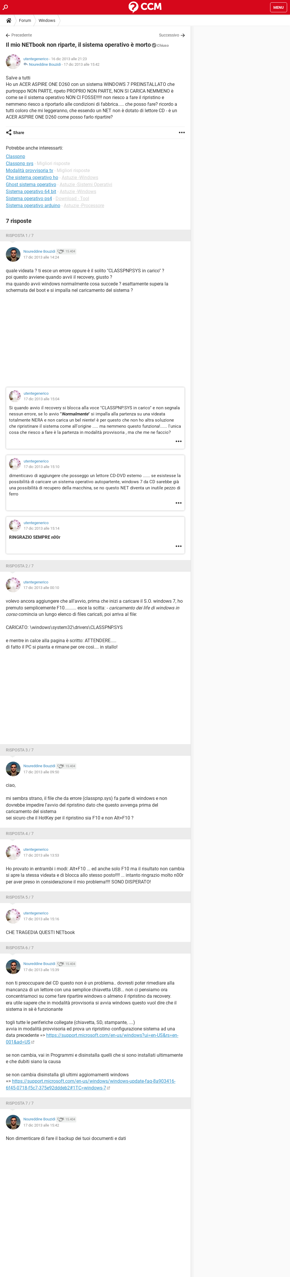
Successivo (169, 35)
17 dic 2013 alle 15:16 (41, 919)
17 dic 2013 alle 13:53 (41, 855)
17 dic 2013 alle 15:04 (41, 399)
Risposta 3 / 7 (20, 750)
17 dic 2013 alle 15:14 (41, 528)
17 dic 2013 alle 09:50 (41, 772)
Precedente (21, 35)
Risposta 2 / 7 (20, 566)
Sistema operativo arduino (33, 205)
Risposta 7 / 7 (20, 1103)
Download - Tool (72, 198)
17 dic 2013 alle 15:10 (41, 467)
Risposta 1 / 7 (20, 235)
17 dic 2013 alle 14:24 (41, 257)
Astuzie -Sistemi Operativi (86, 184)
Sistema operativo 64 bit (31, 191)
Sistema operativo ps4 (29, 198)
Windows (47, 20)
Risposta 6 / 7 (20, 947)
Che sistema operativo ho (32, 177)
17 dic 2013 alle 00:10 (41, 587)
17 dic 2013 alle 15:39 (41, 970)
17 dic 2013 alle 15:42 (81, 64)
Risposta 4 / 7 (20, 833)
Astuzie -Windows (80, 177)
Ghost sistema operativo (31, 184)
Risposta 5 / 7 (20, 897)
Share (18, 132)
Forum (25, 20)
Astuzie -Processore (84, 205)
